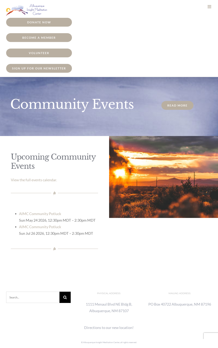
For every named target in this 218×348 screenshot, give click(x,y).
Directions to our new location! (109, 327)
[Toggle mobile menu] (210, 7)
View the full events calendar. (34, 180)
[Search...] (32, 297)
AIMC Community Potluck (40, 213)
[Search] (65, 297)
